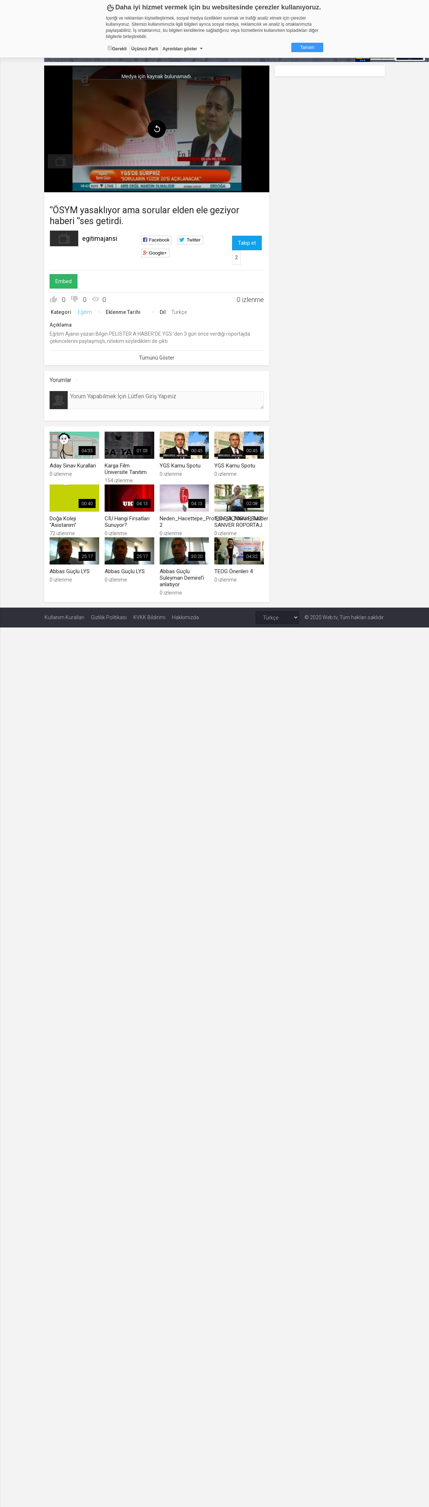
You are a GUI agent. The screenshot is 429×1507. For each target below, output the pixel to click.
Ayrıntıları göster (180, 48)
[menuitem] (60, 161)
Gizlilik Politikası (109, 617)
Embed (64, 281)
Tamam (307, 47)
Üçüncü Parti (144, 48)
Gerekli (117, 48)
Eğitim (85, 312)
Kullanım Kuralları (64, 617)
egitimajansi (100, 238)
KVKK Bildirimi (149, 617)
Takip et (247, 243)
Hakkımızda (185, 617)
